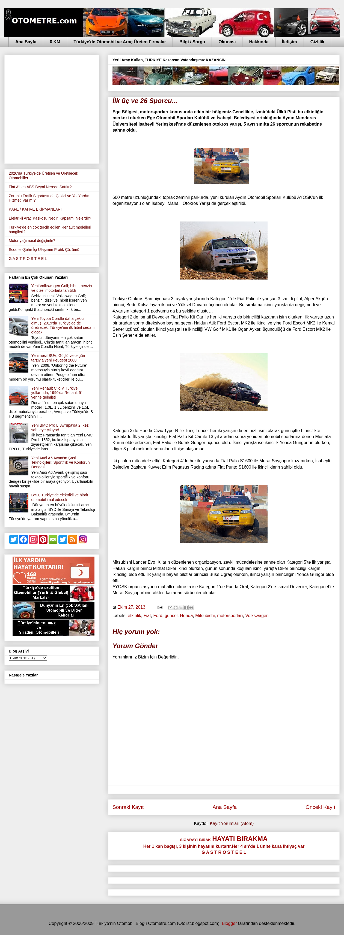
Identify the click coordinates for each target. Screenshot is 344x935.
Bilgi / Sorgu (192, 42)
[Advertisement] (51, 108)
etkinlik (134, 615)
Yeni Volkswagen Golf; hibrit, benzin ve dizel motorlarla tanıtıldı (61, 288)
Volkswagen (256, 615)
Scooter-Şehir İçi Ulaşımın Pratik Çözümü (44, 249)
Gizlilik (317, 42)
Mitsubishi (205, 615)
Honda (186, 615)
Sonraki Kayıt (128, 807)
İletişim (289, 42)
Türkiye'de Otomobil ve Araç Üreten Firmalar (120, 42)
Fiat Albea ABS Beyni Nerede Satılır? (40, 187)
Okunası (227, 42)
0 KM (55, 42)
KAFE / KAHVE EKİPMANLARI (35, 209)
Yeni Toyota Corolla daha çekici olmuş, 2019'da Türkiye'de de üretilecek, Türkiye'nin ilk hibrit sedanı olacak (63, 325)
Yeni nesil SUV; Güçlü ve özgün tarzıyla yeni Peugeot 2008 (58, 357)
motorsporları (230, 615)
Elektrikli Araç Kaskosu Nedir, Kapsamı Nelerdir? (50, 218)
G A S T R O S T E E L (28, 258)
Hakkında (258, 42)
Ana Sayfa (25, 42)
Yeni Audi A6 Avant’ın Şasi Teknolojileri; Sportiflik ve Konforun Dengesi (60, 462)
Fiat (147, 615)
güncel (171, 615)
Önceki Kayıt (320, 807)
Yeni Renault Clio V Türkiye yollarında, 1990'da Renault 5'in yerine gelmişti (58, 393)
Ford (157, 615)
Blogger (229, 923)
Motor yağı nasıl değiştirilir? (32, 240)
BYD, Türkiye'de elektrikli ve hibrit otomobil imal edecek (59, 497)
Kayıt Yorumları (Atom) (232, 823)
